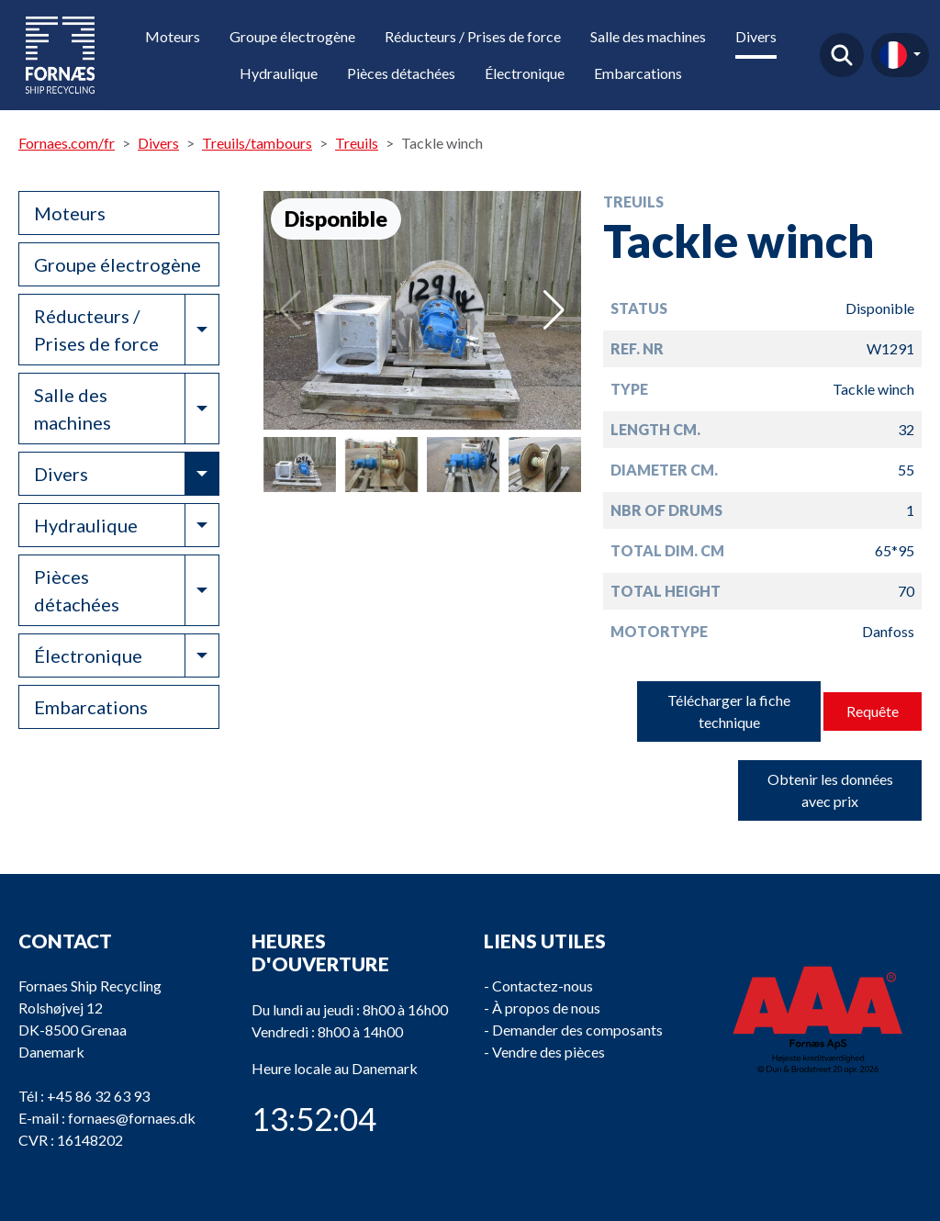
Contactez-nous (542, 985)
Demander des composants (577, 1029)
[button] (554, 310)
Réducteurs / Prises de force (473, 36)
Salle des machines (648, 36)
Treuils (356, 142)
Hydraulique (279, 73)
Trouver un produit (842, 55)
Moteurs (172, 36)
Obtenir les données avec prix (830, 790)
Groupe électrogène (292, 36)
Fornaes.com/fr (66, 142)
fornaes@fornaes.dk (132, 1117)
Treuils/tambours (257, 142)
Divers (756, 36)
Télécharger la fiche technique (728, 711)
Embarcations (638, 73)
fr (893, 55)
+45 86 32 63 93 (98, 1095)
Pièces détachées (401, 73)
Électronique (525, 73)
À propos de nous (546, 1007)
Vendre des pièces (548, 1051)
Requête (872, 711)
